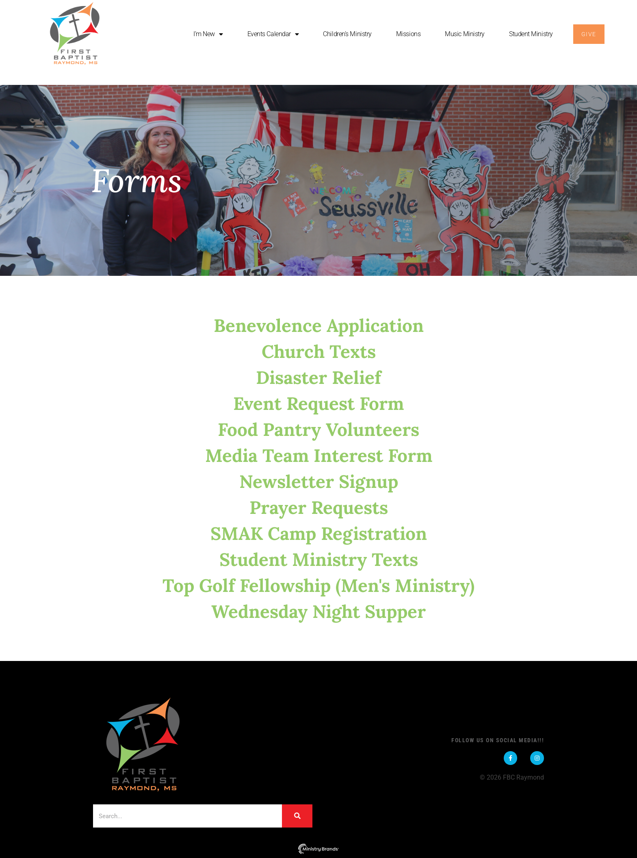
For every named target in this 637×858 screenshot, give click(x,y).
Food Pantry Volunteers (318, 429)
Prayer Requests (318, 507)
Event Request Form (318, 403)
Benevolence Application (319, 325)
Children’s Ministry (347, 34)
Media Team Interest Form (318, 455)
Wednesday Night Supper (318, 611)
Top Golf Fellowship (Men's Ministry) (318, 585)
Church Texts (319, 351)
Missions (408, 34)
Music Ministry (465, 34)
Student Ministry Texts (318, 559)
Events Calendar (273, 34)
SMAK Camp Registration (318, 533)
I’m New (208, 34)
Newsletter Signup (318, 481)
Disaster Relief (318, 377)
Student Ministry (531, 34)
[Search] (297, 816)
